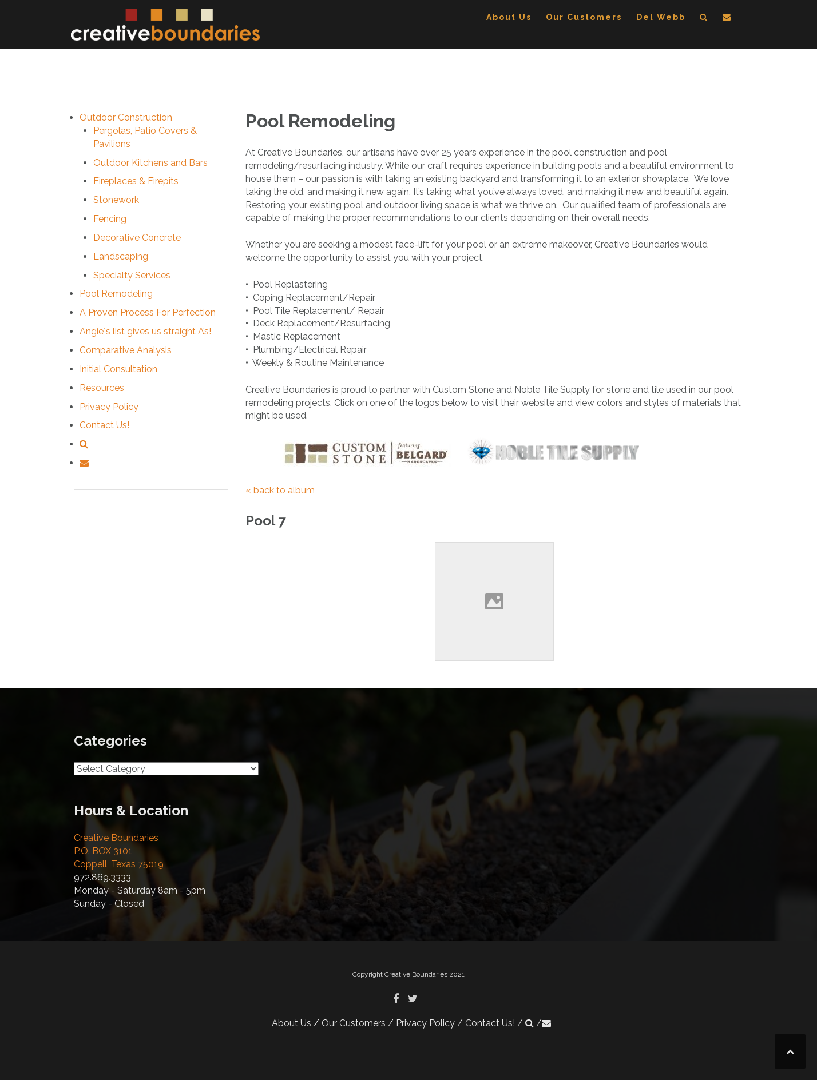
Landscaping (120, 256)
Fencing (109, 218)
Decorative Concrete (137, 237)
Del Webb (660, 17)
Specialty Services (131, 275)
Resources (102, 387)
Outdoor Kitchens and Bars (150, 162)
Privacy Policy (109, 406)
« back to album (280, 490)
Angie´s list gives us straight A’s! (145, 331)
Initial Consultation (118, 369)
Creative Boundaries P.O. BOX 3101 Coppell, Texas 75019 (119, 851)
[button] (704, 19)
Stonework (116, 199)
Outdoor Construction (126, 117)
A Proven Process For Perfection (148, 312)
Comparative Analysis (126, 350)
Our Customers (584, 17)
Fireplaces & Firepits (136, 181)
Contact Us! (104, 425)
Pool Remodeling (116, 293)
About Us (509, 17)
